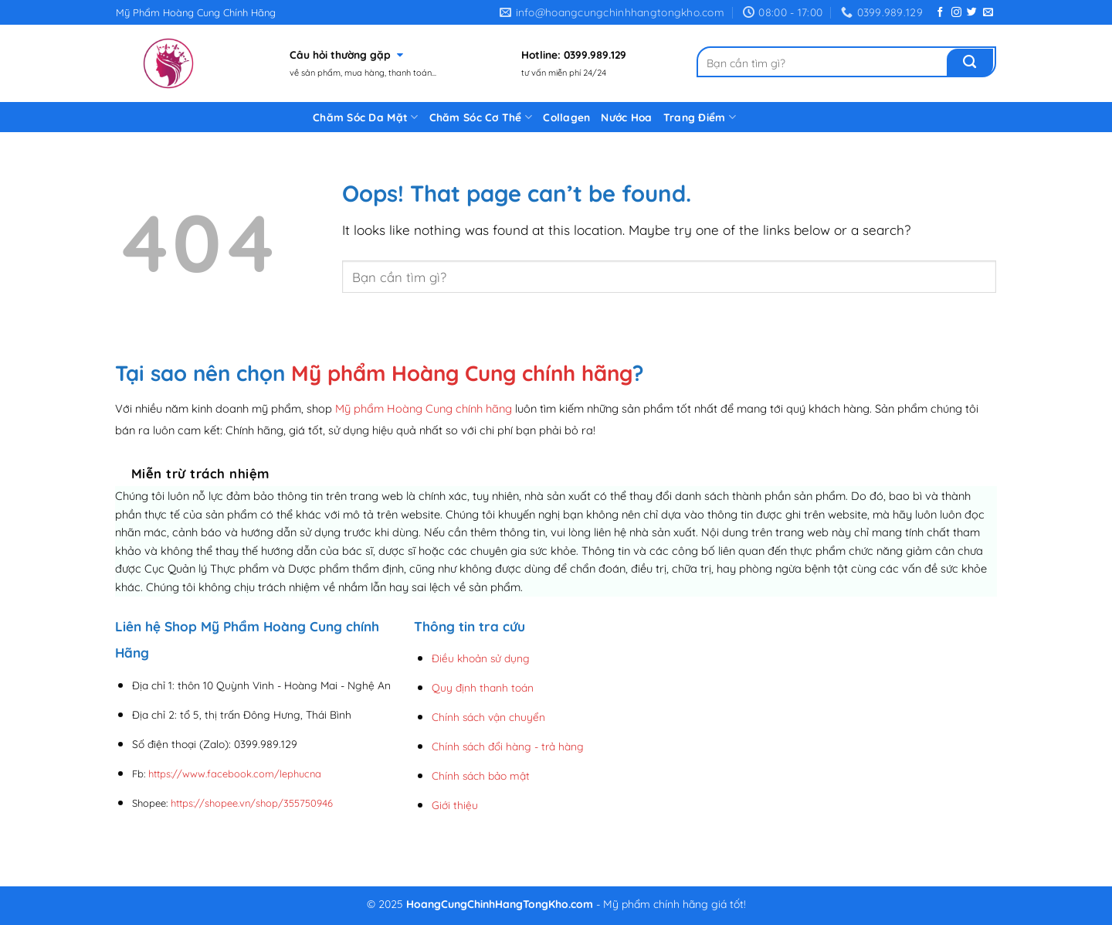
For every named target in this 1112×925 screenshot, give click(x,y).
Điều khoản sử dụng (481, 658)
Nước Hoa (626, 117)
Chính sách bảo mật (481, 775)
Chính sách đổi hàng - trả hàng (508, 746)
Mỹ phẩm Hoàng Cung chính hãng (461, 372)
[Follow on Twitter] (972, 13)
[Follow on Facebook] (940, 13)
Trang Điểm (699, 117)
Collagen (566, 117)
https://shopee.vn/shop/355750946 (252, 803)
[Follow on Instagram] (956, 13)
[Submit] (970, 63)
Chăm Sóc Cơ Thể (481, 117)
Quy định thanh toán (483, 687)
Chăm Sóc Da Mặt (366, 117)
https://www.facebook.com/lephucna (234, 773)
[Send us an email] (988, 13)
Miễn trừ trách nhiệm (200, 473)
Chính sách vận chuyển (488, 716)
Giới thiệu (455, 804)
